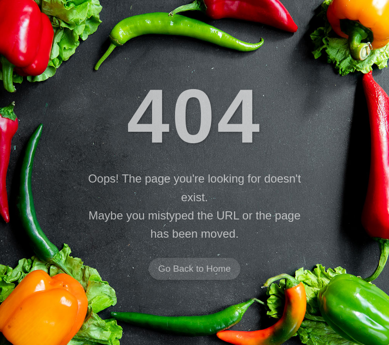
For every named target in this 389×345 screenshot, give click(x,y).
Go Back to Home (194, 269)
